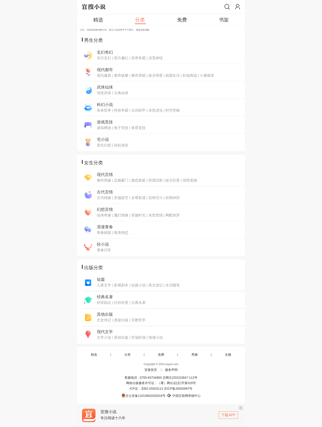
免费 (161, 354)
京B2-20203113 (152, 388)
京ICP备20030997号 (178, 388)
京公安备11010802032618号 (143, 395)
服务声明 (171, 370)
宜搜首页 (150, 370)
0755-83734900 (151, 377)
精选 (94, 354)
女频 (228, 354)
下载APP (228, 415)
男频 (194, 354)
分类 (127, 354)
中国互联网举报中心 (183, 395)
